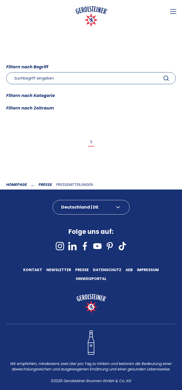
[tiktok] (122, 246)
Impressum (148, 270)
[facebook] (85, 246)
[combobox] (91, 78)
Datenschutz (107, 270)
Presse (45, 184)
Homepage (16, 184)
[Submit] (166, 78)
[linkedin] (72, 246)
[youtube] (97, 246)
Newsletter (58, 270)
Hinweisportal (91, 279)
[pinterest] (110, 246)
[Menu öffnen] (173, 11)
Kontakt (32, 270)
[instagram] (60, 246)
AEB (129, 270)
